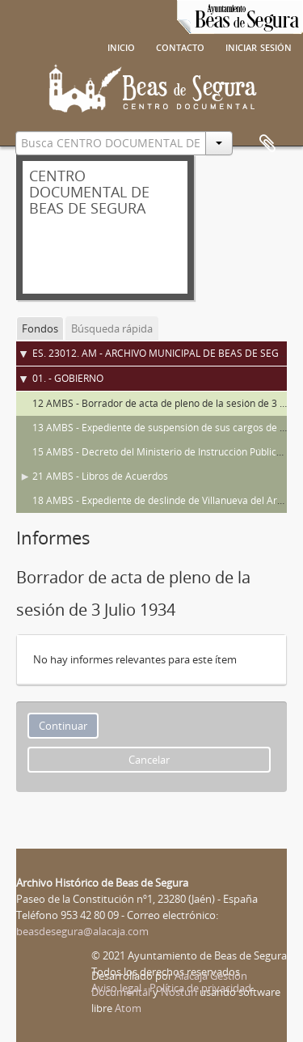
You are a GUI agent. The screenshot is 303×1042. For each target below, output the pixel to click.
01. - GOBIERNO (67, 378)
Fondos (40, 328)
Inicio (121, 46)
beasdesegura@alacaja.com (82, 931)
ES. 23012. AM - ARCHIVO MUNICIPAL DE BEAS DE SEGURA (165, 353)
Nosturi (179, 992)
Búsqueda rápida (112, 328)
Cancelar (149, 759)
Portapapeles (267, 144)
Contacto (180, 46)
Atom (128, 1008)
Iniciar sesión (258, 46)
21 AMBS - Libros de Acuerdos (100, 476)
